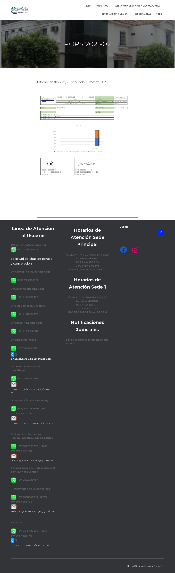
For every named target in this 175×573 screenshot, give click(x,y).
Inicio (87, 6)
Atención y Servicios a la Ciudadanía (138, 6)
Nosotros (103, 6)
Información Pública (116, 14)
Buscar (124, 226)
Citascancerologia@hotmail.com (31, 358)
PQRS (159, 14)
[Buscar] (161, 232)
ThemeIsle (159, 566)
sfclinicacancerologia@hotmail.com (31, 545)
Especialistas (142, 14)
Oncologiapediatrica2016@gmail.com (32, 460)
